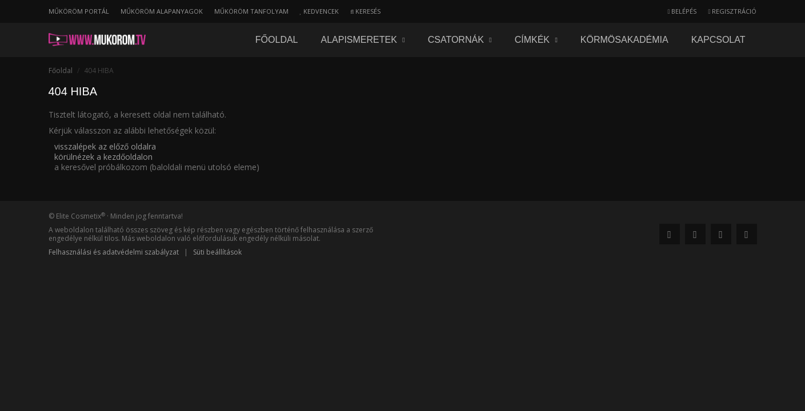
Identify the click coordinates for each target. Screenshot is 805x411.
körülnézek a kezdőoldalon (103, 156)
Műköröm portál (79, 11)
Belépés (681, 11)
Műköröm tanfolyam (251, 11)
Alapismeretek (363, 40)
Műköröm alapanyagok (162, 11)
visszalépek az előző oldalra (105, 146)
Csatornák (460, 40)
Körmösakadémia (624, 40)
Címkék (536, 40)
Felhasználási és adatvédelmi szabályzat (114, 252)
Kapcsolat (718, 40)
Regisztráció (732, 11)
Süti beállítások (217, 252)
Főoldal (276, 40)
